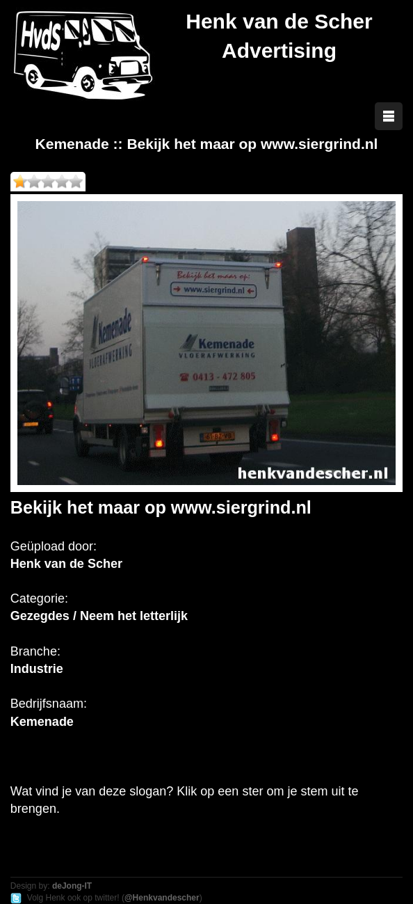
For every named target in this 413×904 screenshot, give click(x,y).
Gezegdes (40, 616)
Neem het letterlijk (134, 616)
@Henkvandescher (162, 898)
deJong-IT (72, 886)
